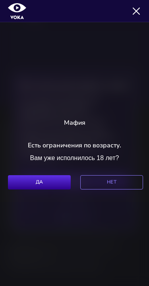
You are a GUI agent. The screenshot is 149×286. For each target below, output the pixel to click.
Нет (111, 182)
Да (39, 182)
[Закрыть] (136, 11)
